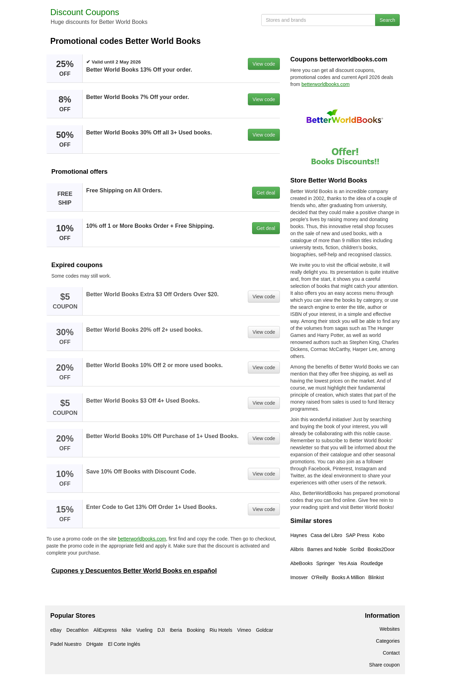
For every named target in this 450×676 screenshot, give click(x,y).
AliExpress (105, 630)
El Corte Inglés (124, 644)
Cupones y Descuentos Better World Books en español (134, 570)
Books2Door (381, 549)
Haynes (298, 535)
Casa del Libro (326, 535)
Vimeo (244, 630)
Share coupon (384, 665)
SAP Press (357, 535)
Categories (388, 641)
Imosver (299, 577)
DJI (161, 630)
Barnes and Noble (327, 549)
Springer (325, 563)
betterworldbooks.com (142, 539)
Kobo (379, 535)
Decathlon (77, 630)
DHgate (94, 644)
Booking (196, 630)
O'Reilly (319, 577)
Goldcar (264, 630)
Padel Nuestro (66, 644)
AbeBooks (301, 563)
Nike (126, 630)
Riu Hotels (221, 630)
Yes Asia (347, 563)
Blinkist (376, 577)
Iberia (176, 630)
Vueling (144, 630)
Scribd (357, 549)
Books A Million (348, 577)
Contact (391, 653)
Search (387, 20)
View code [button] (263, 64)
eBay (56, 630)
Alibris (297, 549)
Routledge (372, 563)
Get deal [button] (266, 192)
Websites (390, 629)
